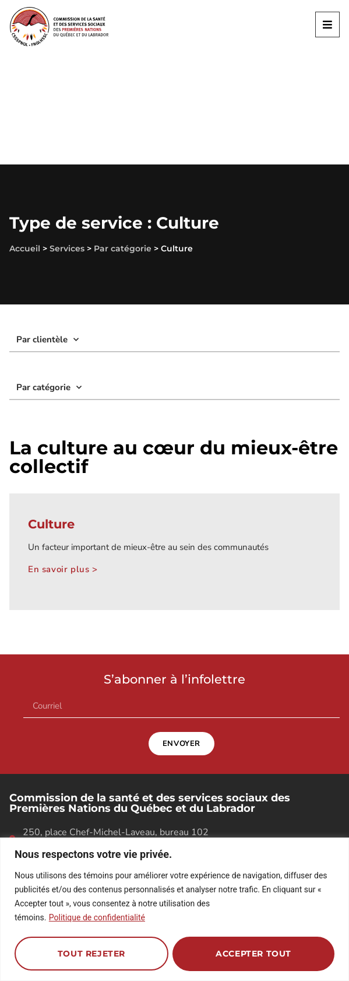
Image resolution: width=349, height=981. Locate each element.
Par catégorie (122, 248)
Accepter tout (253, 953)
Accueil (24, 248)
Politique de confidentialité (97, 917)
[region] (174, 909)
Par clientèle (47, 340)
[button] (327, 24)
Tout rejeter (91, 953)
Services (67, 248)
